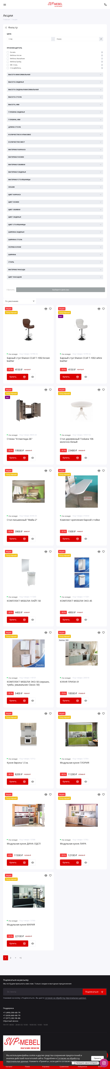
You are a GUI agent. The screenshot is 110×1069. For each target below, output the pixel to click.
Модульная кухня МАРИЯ (21, 924)
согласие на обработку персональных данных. (65, 998)
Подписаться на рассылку (15, 980)
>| (21, 958)
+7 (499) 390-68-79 (11, 1012)
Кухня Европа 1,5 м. (17, 762)
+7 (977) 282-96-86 (11, 1018)
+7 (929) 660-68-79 (11, 1015)
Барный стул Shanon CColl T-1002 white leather (81, 359)
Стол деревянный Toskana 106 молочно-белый (76, 440)
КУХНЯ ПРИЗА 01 (69, 681)
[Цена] (29, 39)
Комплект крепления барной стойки (80, 519)
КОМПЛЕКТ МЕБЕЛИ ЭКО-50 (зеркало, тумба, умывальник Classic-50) (28, 683)
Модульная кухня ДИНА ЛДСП (24, 843)
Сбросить (10, 289)
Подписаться (94, 991)
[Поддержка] (105, 4)
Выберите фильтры (60, 289)
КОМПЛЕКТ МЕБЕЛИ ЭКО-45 (76, 600)
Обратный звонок (10, 1021)
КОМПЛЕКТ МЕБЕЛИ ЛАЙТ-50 (24, 600)
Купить (17, 376)
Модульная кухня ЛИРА (73, 843)
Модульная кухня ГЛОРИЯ (74, 762)
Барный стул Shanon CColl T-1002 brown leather (28, 359)
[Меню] (4, 4)
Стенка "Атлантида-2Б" (19, 438)
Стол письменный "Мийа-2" (22, 519)
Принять (97, 1058)
